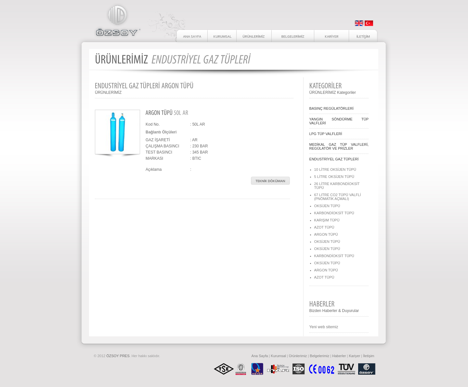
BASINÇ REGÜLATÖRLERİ (331, 108)
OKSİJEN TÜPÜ (327, 206)
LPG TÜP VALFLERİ (325, 134)
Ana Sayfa (260, 356)
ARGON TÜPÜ (326, 234)
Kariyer (354, 356)
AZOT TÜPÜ (324, 227)
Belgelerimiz (319, 356)
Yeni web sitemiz (323, 327)
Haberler (339, 356)
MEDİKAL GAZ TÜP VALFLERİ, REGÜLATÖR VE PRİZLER (339, 146)
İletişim (368, 356)
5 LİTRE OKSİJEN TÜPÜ (334, 177)
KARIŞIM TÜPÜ (327, 220)
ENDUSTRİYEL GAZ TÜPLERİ (334, 159)
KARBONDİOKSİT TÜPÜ (334, 213)
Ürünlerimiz (298, 356)
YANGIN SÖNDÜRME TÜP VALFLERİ (339, 121)
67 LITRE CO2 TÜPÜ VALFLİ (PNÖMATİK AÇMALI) (337, 197)
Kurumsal (278, 356)
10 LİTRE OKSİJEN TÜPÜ (335, 169)
